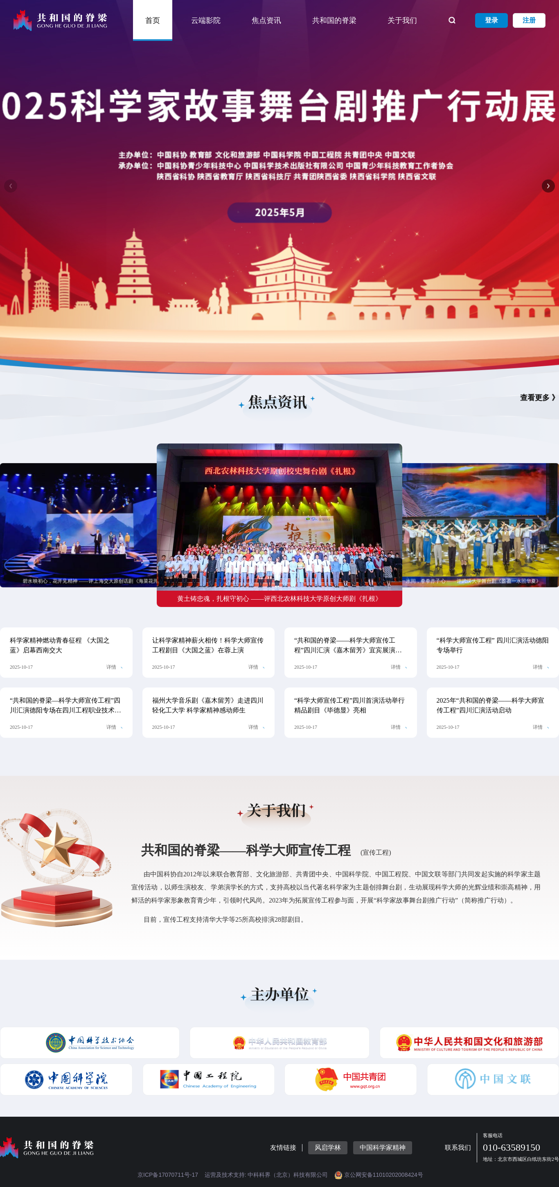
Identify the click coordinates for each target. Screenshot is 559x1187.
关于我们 (402, 20)
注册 (529, 20)
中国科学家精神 (383, 1147)
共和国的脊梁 (334, 20)
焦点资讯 (266, 20)
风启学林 (328, 1147)
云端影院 (206, 20)
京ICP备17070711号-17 (167, 1174)
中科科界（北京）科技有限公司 (288, 1174)
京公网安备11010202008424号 (378, 1175)
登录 (491, 20)
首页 (152, 20)
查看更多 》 (539, 398)
